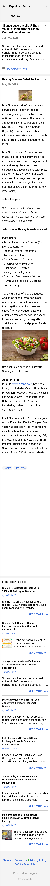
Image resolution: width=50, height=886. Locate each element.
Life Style (20, 468)
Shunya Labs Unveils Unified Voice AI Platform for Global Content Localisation (20, 29)
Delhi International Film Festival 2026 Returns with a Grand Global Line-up (20, 818)
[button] (46, 26)
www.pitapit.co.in (22, 384)
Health (7, 468)
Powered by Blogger (25, 873)
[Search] (46, 7)
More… (15, 15)
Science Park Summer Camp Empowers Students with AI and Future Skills (19, 626)
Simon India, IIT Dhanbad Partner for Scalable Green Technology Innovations (20, 779)
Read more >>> (38, 614)
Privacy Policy (37, 860)
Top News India (19, 6)
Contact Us (20, 860)
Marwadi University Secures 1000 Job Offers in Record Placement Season (20, 703)
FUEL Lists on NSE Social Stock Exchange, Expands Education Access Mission (19, 741)
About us (8, 860)
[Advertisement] (25, 552)
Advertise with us (25, 863)
